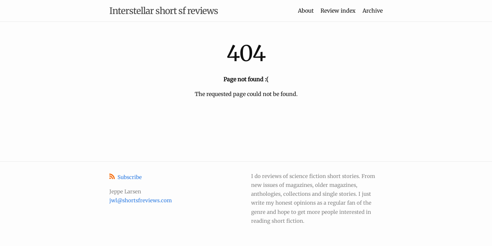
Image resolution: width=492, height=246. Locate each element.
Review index (338, 10)
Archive (373, 10)
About (306, 10)
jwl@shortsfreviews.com (140, 200)
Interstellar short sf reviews (163, 10)
